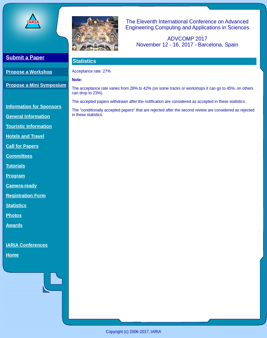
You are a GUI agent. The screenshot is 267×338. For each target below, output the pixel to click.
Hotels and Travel (25, 136)
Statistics (16, 205)
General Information (28, 116)
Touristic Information (29, 126)
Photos (13, 215)
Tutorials (15, 166)
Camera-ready (21, 185)
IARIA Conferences (27, 245)
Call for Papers (22, 146)
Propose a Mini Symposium (36, 85)
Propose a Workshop (29, 72)
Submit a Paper (25, 57)
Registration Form (26, 195)
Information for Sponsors (33, 106)
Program (15, 175)
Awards (14, 225)
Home (12, 255)
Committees (19, 156)
